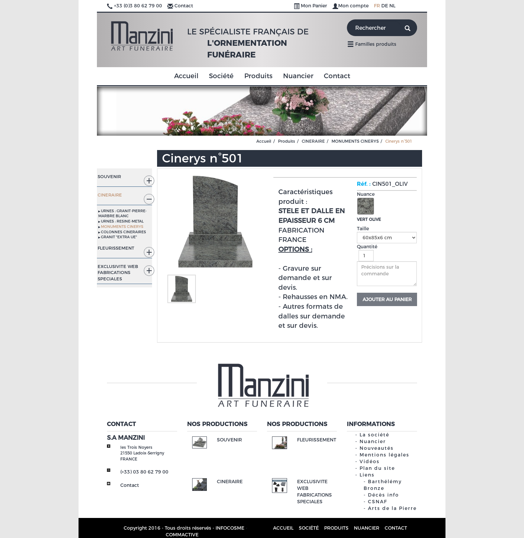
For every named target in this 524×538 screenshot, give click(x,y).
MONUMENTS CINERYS (355, 141)
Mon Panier (311, 6)
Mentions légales (384, 455)
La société (374, 435)
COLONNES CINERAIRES (123, 232)
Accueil (186, 76)
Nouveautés (377, 448)
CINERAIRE (313, 141)
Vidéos (370, 461)
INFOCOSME (230, 528)
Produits (258, 76)
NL (392, 6)
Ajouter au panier (387, 299)
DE (384, 6)
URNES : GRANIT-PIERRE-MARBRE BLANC (122, 214)
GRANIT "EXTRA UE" (119, 237)
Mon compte (351, 6)
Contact (183, 6)
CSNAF (377, 502)
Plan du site (377, 468)
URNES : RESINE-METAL (122, 221)
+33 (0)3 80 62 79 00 (138, 6)
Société (221, 76)
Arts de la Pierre (392, 508)
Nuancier (298, 76)
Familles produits (371, 43)
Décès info (383, 495)
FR (377, 6)
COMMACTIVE (182, 535)
